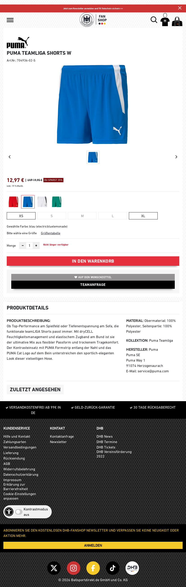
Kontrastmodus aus (36, 511)
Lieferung (10, 453)
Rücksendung (14, 458)
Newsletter (58, 442)
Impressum (12, 480)
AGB (6, 464)
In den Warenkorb (93, 261)
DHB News (104, 436)
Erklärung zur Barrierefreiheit (15, 486)
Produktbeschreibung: (29, 321)
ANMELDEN (93, 545)
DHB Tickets (105, 447)
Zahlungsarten (14, 442)
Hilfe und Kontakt (16, 436)
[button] (10, 20)
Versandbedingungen (19, 447)
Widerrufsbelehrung (19, 469)
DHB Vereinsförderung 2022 (114, 454)
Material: (134, 321)
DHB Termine (106, 442)
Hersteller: (137, 349)
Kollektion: (137, 340)
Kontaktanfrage (62, 436)
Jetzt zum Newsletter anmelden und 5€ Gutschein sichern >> (93, 8)
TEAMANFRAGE (92, 284)
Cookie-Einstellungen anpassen (19, 496)
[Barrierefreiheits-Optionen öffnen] (9, 511)
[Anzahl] (29, 245)
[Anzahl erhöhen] (36, 245)
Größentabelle (50, 233)
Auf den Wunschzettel (93, 277)
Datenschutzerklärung (20, 474)
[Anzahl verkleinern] (22, 245)
